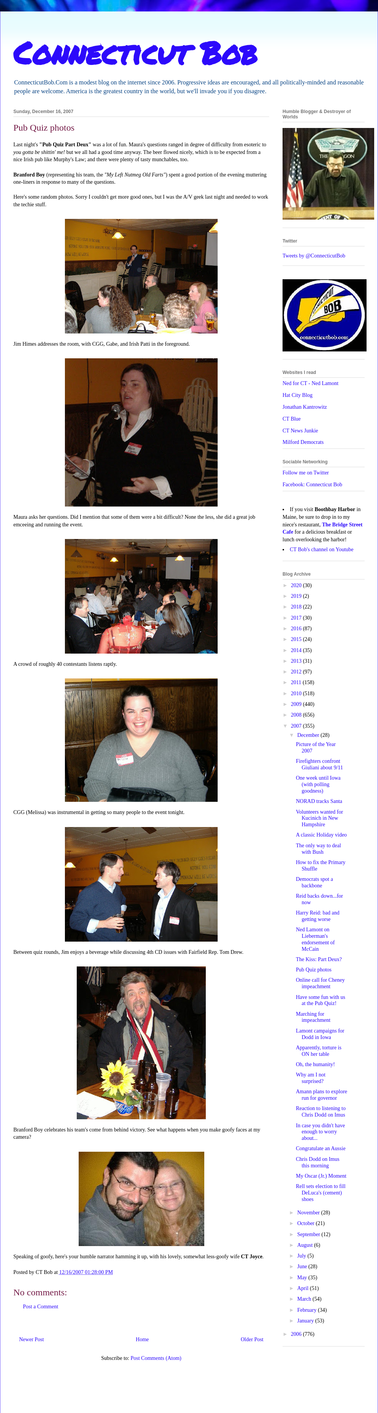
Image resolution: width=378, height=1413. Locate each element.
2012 (297, 672)
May (302, 1277)
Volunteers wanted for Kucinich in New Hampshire (319, 818)
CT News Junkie (300, 431)
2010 (297, 693)
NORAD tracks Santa (319, 801)
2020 (297, 585)
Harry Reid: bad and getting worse (317, 916)
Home (142, 1339)
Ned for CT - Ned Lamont (310, 383)
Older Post (252, 1339)
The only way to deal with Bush (318, 849)
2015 (297, 639)
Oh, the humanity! (315, 1064)
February (307, 1310)
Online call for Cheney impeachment (320, 983)
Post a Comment (40, 1306)
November (309, 1213)
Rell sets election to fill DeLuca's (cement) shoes (321, 1192)
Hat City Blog (298, 395)
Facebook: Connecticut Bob (312, 484)
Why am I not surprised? (310, 1078)
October (306, 1223)
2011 (297, 682)
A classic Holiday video (321, 835)
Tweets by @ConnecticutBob (314, 256)
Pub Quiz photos (313, 970)
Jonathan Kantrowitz (305, 407)
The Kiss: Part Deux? (319, 959)
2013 (297, 661)
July (302, 1256)
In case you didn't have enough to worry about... (320, 1132)
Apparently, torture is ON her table (318, 1051)
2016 (297, 628)
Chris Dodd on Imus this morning (317, 1162)
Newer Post (31, 1339)
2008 (297, 715)
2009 (297, 704)
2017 (297, 618)
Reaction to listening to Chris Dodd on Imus (321, 1111)
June (302, 1266)
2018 (297, 607)
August (305, 1245)
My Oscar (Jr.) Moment (321, 1176)
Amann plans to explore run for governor (321, 1095)
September (309, 1234)
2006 (297, 1334)
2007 (297, 726)
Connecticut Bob (135, 52)
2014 (297, 650)
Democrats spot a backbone (314, 882)
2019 (297, 596)
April (303, 1288)
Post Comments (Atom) (156, 1358)
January (306, 1321)
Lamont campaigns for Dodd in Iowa (320, 1034)
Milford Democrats (303, 442)
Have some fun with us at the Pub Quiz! (320, 1000)
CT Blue (292, 419)
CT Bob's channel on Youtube (322, 549)
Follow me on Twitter (306, 473)
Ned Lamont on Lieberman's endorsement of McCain (315, 939)
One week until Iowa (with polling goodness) (318, 784)
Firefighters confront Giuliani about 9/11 (319, 764)
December (308, 735)
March (304, 1299)
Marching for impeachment (313, 1017)
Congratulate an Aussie (321, 1148)
